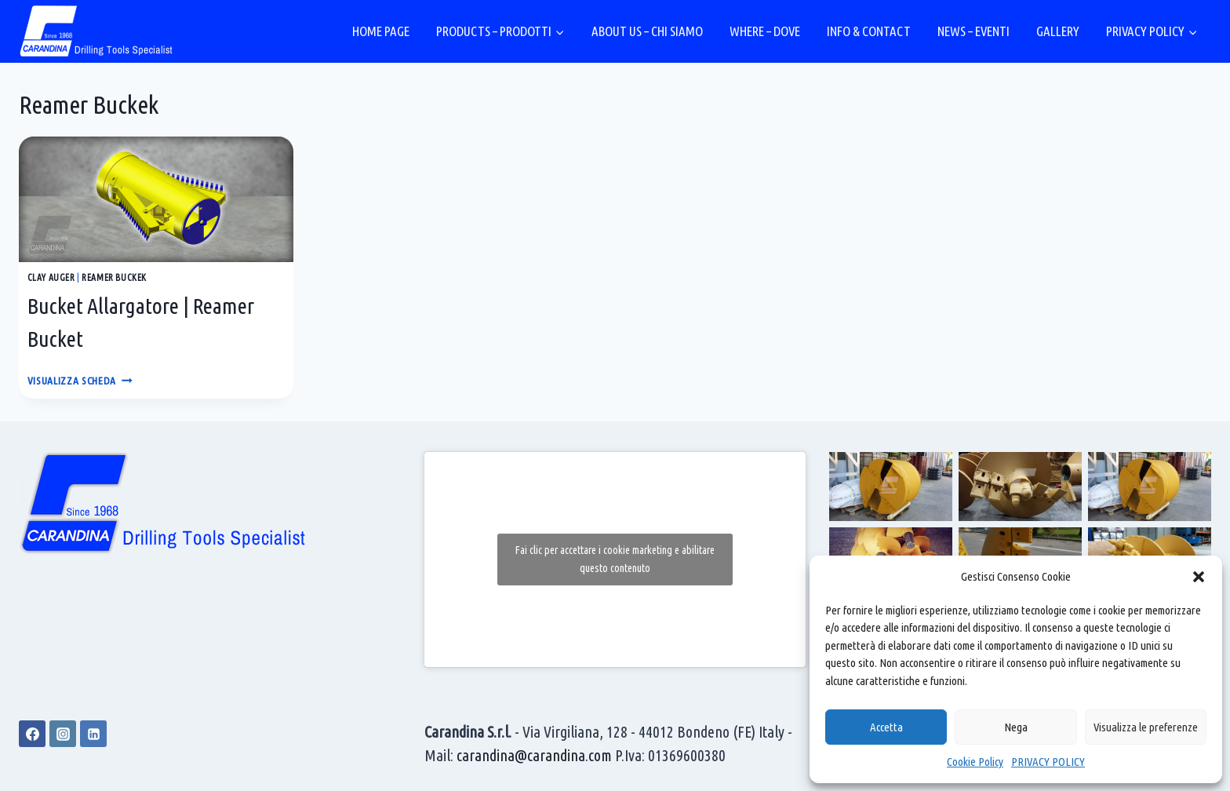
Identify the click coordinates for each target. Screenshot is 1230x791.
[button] (1198, 577)
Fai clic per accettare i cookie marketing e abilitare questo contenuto (615, 559)
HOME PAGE (380, 31)
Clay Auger (51, 277)
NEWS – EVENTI (973, 31)
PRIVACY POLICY (1048, 761)
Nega (1016, 727)
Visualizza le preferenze (1146, 727)
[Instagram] (62, 733)
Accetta (886, 727)
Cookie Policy (975, 761)
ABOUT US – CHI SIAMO (647, 31)
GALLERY (1057, 31)
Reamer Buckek (114, 277)
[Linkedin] (93, 733)
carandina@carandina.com (534, 755)
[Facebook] (32, 733)
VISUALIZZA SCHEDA (80, 380)
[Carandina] (97, 31)
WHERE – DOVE (765, 31)
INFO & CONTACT (869, 31)
